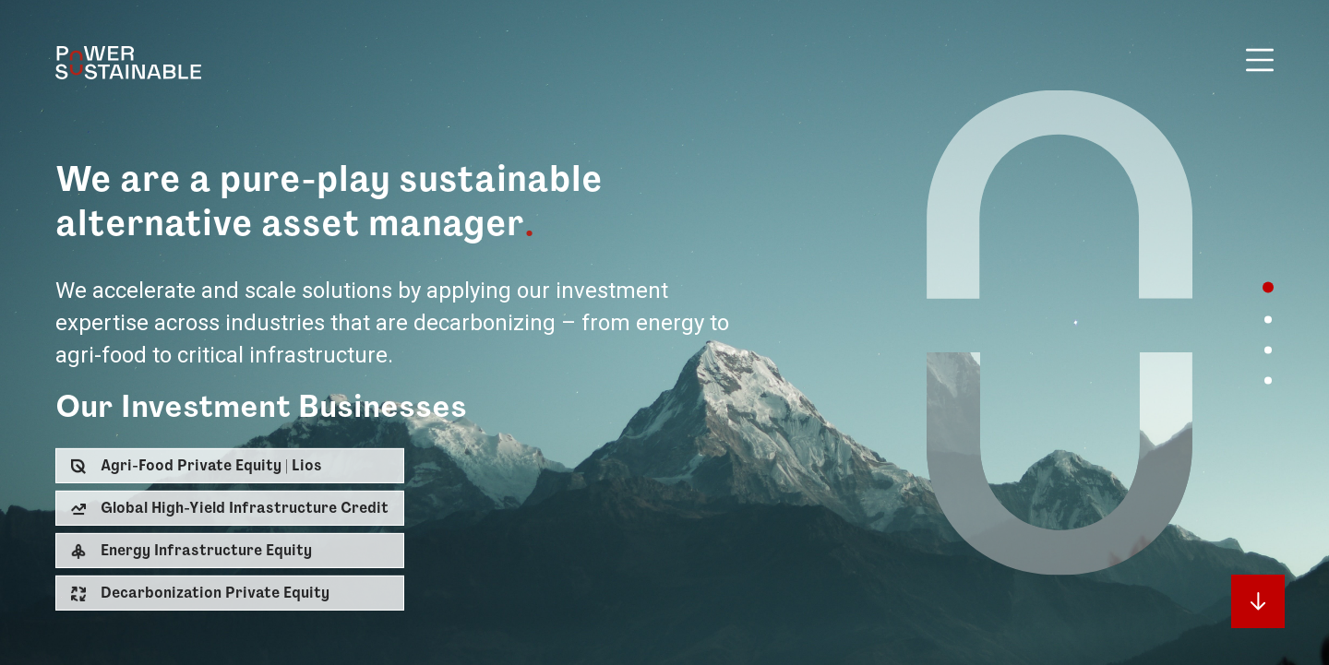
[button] (229, 465)
